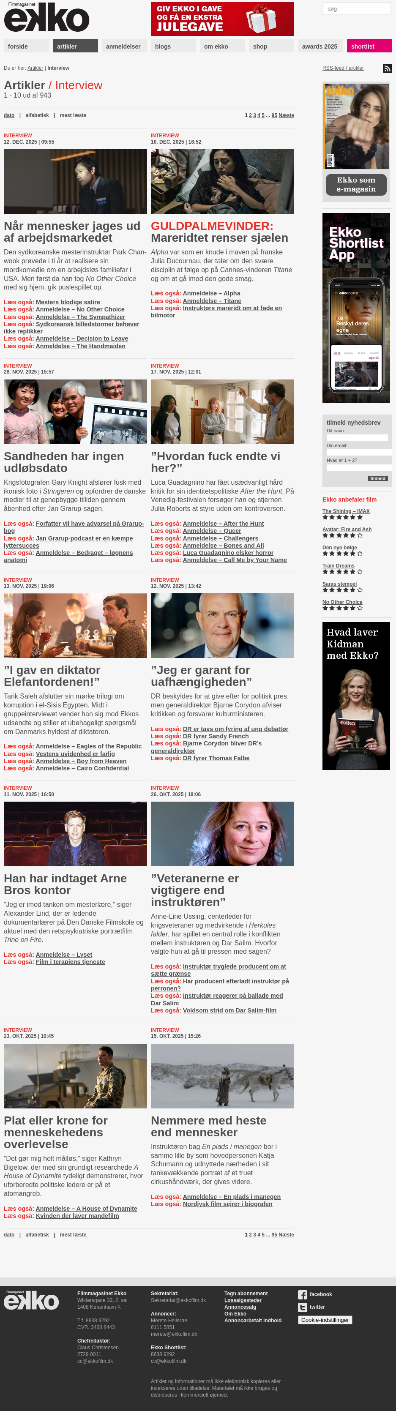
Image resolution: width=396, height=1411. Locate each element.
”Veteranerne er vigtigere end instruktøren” (195, 890)
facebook (315, 1294)
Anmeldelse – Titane (212, 300)
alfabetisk (37, 115)
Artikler (35, 68)
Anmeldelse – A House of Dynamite (86, 1208)
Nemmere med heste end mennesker (209, 1126)
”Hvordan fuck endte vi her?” (216, 462)
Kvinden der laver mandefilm (77, 1215)
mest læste (73, 115)
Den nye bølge (339, 548)
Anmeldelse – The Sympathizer (80, 317)
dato (9, 115)
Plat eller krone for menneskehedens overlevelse (56, 1132)
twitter (311, 1307)
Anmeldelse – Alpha (211, 293)
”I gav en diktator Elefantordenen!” (52, 675)
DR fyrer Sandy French (216, 736)
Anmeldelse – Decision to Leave (82, 338)
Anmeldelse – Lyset (64, 954)
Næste (286, 115)
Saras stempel (339, 584)
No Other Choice (342, 602)
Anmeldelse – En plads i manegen (232, 1196)
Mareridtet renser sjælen (219, 231)
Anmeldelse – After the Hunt (223, 523)
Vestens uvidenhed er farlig (75, 754)
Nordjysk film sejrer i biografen (228, 1204)
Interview (58, 68)
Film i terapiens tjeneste (70, 961)
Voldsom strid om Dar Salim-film (229, 1010)
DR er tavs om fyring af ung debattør (235, 729)
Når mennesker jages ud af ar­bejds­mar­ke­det (72, 231)
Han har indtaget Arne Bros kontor (65, 884)
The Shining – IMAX (346, 511)
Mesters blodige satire (68, 302)
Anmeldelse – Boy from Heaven (81, 761)
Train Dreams (338, 566)
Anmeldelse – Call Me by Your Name (235, 560)
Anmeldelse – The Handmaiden (81, 346)
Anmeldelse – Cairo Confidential (82, 768)
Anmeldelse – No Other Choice (80, 309)
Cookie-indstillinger (325, 1320)
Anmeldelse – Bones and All (223, 545)
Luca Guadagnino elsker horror (228, 552)
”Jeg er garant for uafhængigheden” (201, 675)
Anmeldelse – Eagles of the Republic (89, 746)
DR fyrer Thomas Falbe (216, 758)
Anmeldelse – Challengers (220, 538)
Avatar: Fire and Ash (346, 529)
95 (274, 115)
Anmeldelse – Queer (212, 530)
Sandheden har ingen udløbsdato (64, 462)
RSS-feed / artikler (343, 68)
